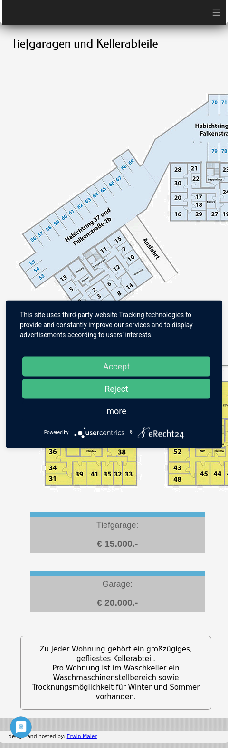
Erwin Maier (82, 736)
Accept (116, 366)
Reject (116, 388)
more (116, 411)
